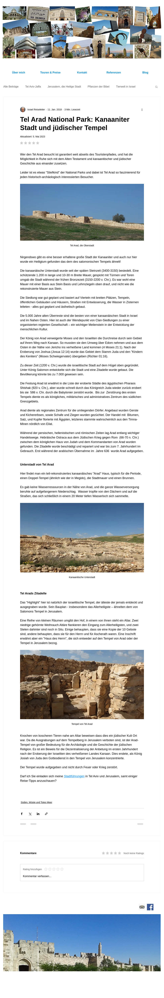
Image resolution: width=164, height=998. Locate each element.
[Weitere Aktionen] (142, 110)
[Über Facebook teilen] (21, 813)
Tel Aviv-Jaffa (33, 86)
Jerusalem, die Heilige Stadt (64, 86)
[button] (156, 86)
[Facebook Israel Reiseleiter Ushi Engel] (150, 907)
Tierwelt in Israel (125, 86)
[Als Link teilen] (46, 813)
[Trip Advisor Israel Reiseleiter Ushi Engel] (142, 907)
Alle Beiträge (11, 86)
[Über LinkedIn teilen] (38, 813)
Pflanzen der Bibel (98, 86)
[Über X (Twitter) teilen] (29, 813)
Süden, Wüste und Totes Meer (36, 802)
